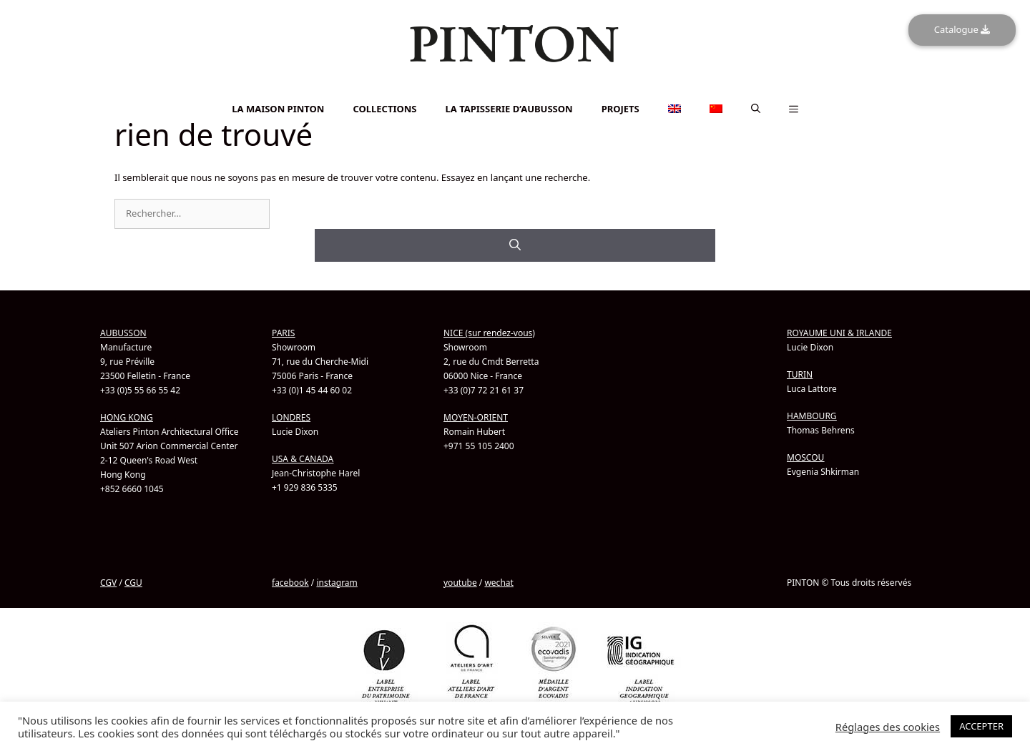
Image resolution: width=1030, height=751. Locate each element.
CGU (133, 582)
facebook (290, 582)
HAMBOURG (812, 415)
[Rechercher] (515, 244)
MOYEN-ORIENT (475, 417)
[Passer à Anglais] (515, 90)
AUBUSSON (123, 332)
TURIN (800, 374)
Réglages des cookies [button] (887, 726)
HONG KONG (126, 417)
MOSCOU (805, 457)
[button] (756, 109)
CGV (108, 582)
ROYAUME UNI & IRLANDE (839, 332)
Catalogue (962, 29)
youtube (460, 582)
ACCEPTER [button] (981, 726)
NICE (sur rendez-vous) (489, 332)
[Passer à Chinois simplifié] (515, 98)
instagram (336, 582)
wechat (498, 582)
